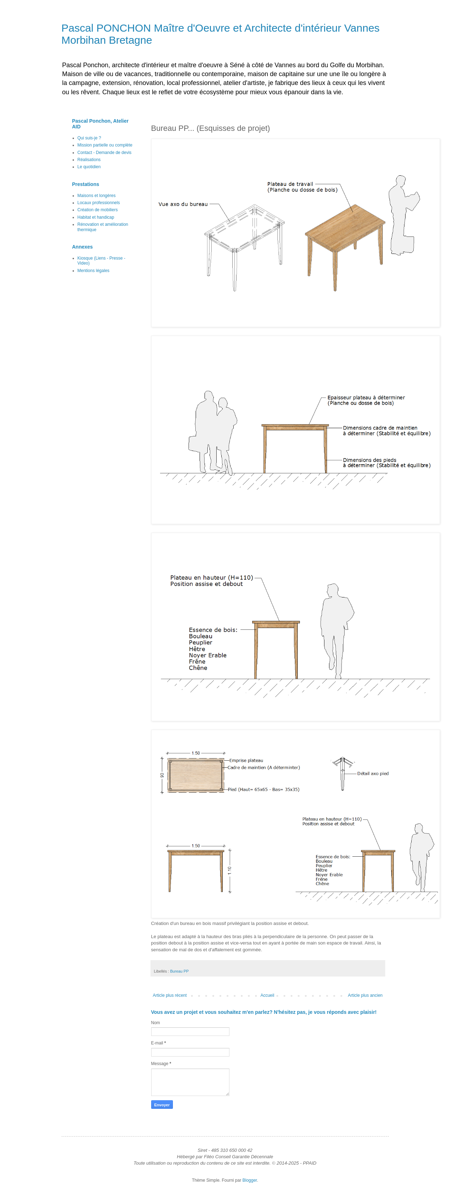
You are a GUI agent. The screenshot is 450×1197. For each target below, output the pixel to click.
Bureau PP (179, 971)
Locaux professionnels (99, 202)
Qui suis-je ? (89, 137)
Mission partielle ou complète (105, 145)
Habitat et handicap (96, 217)
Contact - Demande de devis (105, 152)
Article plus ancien (365, 995)
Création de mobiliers (98, 209)
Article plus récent (170, 995)
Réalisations (89, 159)
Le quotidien (89, 166)
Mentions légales (94, 270)
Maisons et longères (97, 195)
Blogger (250, 1180)
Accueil (267, 995)
